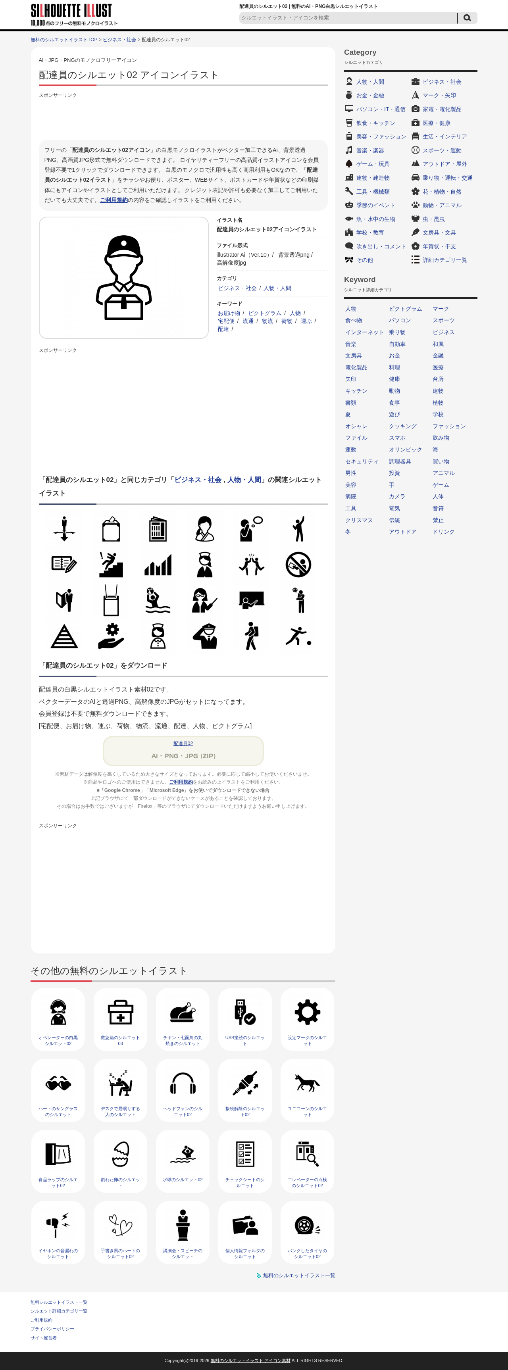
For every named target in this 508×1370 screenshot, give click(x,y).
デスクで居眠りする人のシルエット (120, 1111)
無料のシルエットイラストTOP (64, 39)
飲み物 (441, 437)
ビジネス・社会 (119, 39)
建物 (438, 391)
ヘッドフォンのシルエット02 (182, 1111)
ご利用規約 (114, 200)
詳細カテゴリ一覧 (445, 260)
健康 (394, 379)
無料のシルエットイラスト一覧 (299, 1275)
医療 (438, 367)
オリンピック (405, 449)
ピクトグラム (264, 313)
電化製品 (356, 367)
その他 (364, 260)
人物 (295, 313)
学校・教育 (370, 232)
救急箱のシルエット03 (120, 1040)
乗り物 (397, 332)
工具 (350, 508)
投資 (394, 473)
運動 (350, 449)
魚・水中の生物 (375, 219)
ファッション (449, 426)
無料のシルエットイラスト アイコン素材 (251, 1360)
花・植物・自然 (442, 191)
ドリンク (444, 531)
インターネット (364, 332)
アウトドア (403, 531)
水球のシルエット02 (182, 1179)
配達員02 (183, 743)
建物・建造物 (373, 178)
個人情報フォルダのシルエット (245, 1253)
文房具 (353, 355)
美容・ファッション (381, 136)
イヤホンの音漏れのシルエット (58, 1253)
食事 (394, 403)
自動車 (397, 344)
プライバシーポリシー (52, 1328)
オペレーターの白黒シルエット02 (58, 1040)
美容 (350, 485)
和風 (438, 344)
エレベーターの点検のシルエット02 (307, 1182)
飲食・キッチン (375, 123)
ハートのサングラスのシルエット (58, 1111)
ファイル (356, 437)
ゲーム (441, 485)
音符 (438, 508)
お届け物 (229, 313)
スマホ (397, 437)
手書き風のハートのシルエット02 (120, 1253)
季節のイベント (375, 205)
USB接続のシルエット (245, 1040)
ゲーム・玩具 (373, 164)
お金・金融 (370, 95)
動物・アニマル (442, 205)
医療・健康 (436, 123)
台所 (438, 379)
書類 (350, 403)
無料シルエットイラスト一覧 (59, 1302)
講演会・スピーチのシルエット (182, 1253)
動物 (394, 391)
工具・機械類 (373, 191)
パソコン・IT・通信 (381, 109)
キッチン (356, 391)
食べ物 (353, 320)
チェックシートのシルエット (245, 1182)
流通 (248, 321)
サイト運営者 (44, 1337)
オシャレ (356, 426)
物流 (267, 321)
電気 (394, 508)
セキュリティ (362, 461)
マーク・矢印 (439, 95)
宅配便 (226, 321)
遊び (394, 414)
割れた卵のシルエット (120, 1182)
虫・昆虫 (434, 219)
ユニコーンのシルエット (307, 1111)
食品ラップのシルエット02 (58, 1182)
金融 (438, 355)
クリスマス (359, 520)
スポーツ (444, 320)
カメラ (397, 496)
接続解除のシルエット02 (245, 1111)
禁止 (438, 520)
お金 (394, 355)
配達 (223, 329)
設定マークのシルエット (307, 1040)
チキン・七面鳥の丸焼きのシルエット (182, 1040)
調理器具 (400, 461)
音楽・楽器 (370, 150)
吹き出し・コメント (381, 246)
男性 (350, 473)
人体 (438, 496)
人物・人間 (277, 288)
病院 (350, 496)
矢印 (350, 379)
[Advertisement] (183, 118)
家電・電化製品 (442, 109)
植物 (438, 403)
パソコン (400, 320)
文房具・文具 (439, 232)
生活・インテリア (445, 136)
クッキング (403, 426)
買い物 (441, 461)
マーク (441, 309)
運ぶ (306, 321)
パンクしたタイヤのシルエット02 (307, 1253)
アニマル (444, 473)
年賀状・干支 (439, 246)
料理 (394, 367)
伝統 (394, 520)
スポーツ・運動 (442, 150)
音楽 (350, 344)
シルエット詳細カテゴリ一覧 (59, 1311)
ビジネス (444, 332)
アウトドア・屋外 (445, 164)
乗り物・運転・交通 (448, 178)
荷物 (286, 321)
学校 (438, 414)
